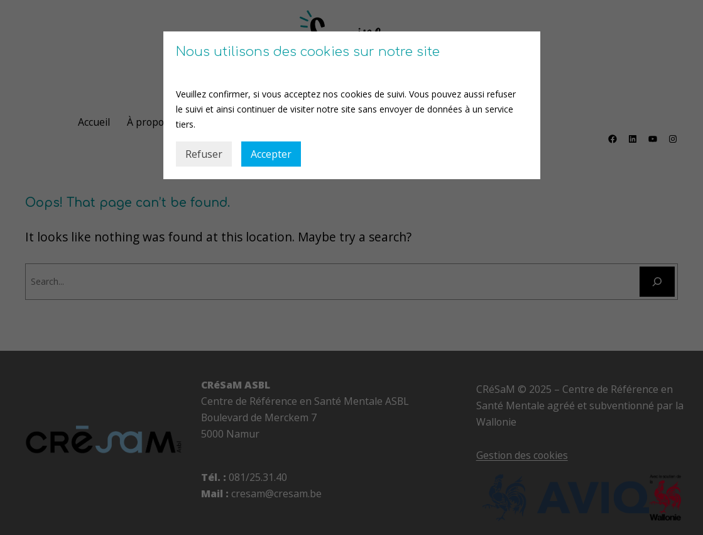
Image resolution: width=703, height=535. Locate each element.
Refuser (203, 154)
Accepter (271, 154)
